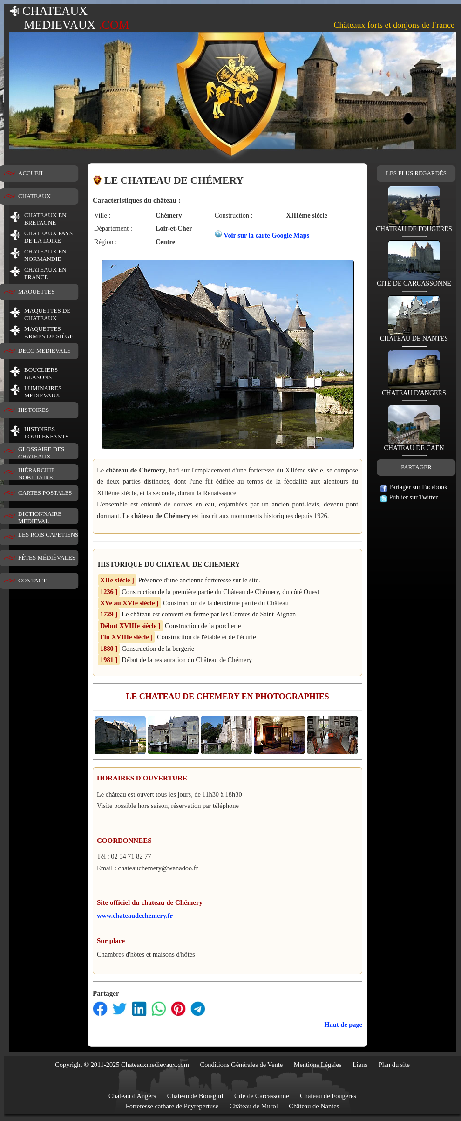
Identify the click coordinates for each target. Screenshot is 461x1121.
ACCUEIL (31, 173)
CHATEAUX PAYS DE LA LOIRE (48, 237)
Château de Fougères (328, 1096)
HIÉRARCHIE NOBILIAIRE (36, 473)
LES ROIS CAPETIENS (48, 534)
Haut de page (343, 1024)
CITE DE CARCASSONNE (414, 280)
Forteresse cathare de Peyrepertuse (172, 1106)
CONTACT (32, 580)
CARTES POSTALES (45, 492)
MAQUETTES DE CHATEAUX (47, 314)
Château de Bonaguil (195, 1096)
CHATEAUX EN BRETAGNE (45, 219)
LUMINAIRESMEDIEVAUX (42, 391)
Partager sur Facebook (413, 487)
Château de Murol (254, 1106)
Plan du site (394, 1064)
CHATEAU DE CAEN (414, 445)
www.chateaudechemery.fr (135, 915)
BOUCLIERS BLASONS (41, 373)
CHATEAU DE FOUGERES (414, 226)
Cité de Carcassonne (261, 1096)
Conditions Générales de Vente (241, 1064)
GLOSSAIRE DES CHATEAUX (41, 452)
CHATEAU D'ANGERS (414, 390)
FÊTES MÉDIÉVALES (46, 557)
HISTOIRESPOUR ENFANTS (46, 432)
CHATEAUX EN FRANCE (45, 273)
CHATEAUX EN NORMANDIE (45, 255)
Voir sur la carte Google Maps (266, 235)
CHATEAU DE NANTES (414, 335)
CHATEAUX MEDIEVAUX (69, 18)
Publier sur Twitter (409, 497)
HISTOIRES (33, 409)
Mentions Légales (318, 1064)
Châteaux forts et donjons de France (394, 25)
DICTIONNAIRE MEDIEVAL (39, 517)
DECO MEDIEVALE (44, 350)
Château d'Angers (132, 1096)
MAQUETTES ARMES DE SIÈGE (48, 332)
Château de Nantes (314, 1106)
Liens (360, 1064)
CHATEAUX (34, 195)
